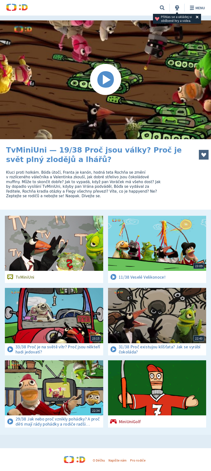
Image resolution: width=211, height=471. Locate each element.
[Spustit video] (105, 79)
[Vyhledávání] (162, 8)
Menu (196, 7)
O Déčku (99, 460)
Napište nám (118, 460)
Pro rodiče (137, 460)
